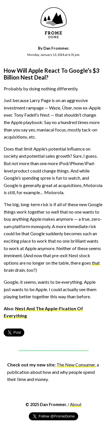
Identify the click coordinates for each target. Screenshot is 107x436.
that (96, 262)
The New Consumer (75, 364)
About (76, 404)
